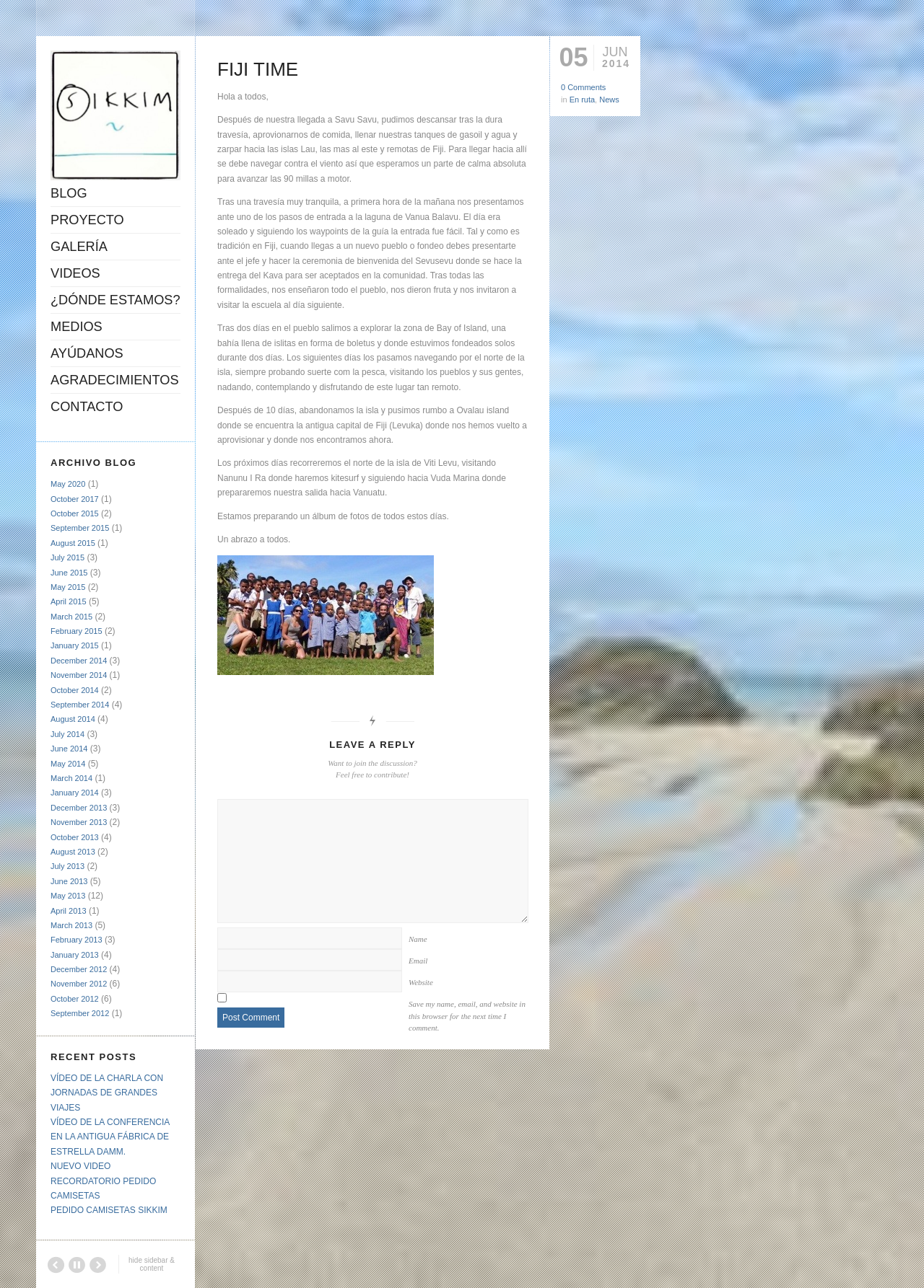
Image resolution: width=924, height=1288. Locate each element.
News (609, 99)
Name (418, 939)
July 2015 (67, 557)
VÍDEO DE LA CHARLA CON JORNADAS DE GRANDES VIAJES (107, 1093)
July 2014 (67, 734)
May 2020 (68, 484)
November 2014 (79, 675)
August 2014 (73, 719)
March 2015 (71, 616)
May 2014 (68, 763)
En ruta (582, 99)
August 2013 (73, 851)
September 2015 (80, 528)
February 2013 (77, 939)
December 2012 (79, 969)
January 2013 (75, 954)
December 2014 (79, 660)
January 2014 (75, 792)
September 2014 (80, 704)
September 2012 (80, 1013)
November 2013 (79, 822)
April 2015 (69, 601)
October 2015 (75, 513)
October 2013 (75, 837)
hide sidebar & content (151, 1264)
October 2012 (75, 998)
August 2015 (73, 543)
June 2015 (69, 572)
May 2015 (68, 587)
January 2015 (75, 645)
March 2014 (71, 778)
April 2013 (69, 911)
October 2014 (75, 690)
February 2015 (77, 631)
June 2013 (69, 881)
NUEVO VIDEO (80, 1166)
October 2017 (75, 499)
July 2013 (67, 866)
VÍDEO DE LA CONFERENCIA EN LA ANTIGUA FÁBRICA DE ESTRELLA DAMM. (110, 1137)
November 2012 (79, 983)
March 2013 (71, 925)
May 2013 (68, 895)
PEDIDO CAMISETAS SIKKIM (109, 1210)
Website (421, 982)
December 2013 (79, 807)
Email (418, 960)
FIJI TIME (257, 69)
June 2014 (69, 748)
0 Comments (583, 87)
